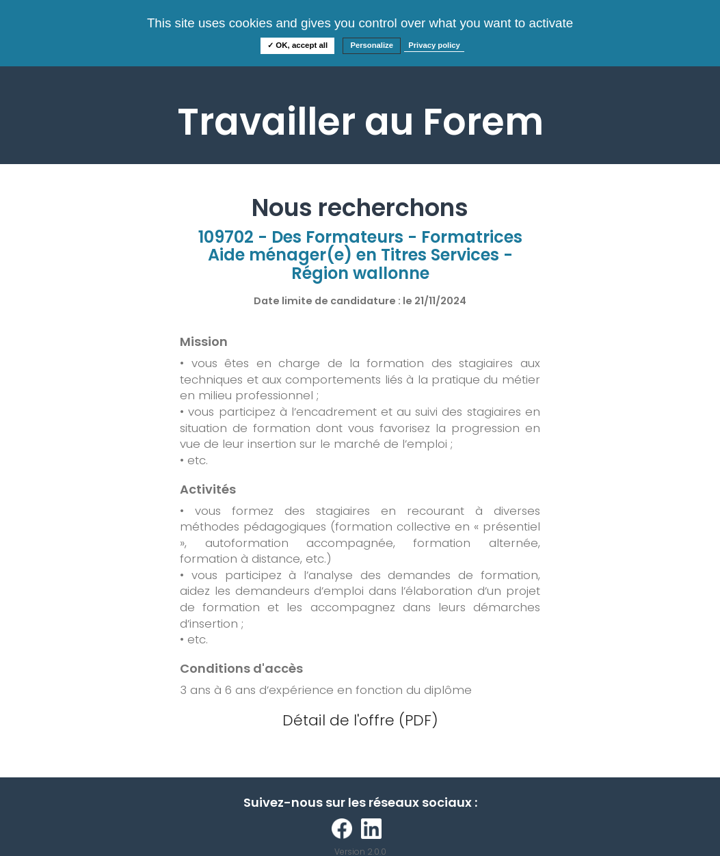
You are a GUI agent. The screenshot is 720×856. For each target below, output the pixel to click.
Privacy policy (434, 45)
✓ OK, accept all (297, 45)
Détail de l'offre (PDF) (360, 720)
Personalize (371, 45)
